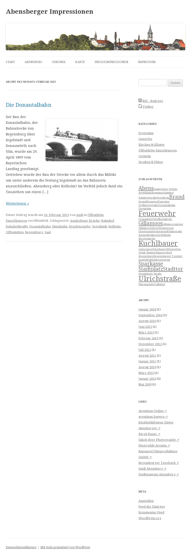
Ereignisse (146, 133)
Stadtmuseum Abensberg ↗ (158, 474)
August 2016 (147, 321)
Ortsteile (144, 156)
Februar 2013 (148, 338)
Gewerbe (145, 139)
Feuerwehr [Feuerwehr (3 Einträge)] (157, 213)
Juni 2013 (145, 327)
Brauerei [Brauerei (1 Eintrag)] (152, 201)
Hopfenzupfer (80, 226)
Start (10, 62)
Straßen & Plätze (150, 162)
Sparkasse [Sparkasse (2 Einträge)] (150, 264)
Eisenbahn (59, 226)
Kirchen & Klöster (151, 144)
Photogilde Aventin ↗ (154, 445)
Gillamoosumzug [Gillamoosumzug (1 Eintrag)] (173, 224)
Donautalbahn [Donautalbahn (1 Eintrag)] (166, 205)
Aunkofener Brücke (85, 220)
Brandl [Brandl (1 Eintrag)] (142, 201)
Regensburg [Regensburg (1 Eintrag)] (145, 256)
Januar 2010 (147, 378)
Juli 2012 (144, 350)
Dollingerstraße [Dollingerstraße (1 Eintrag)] (148, 205)
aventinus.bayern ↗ (153, 416)
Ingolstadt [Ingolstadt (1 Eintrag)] (162, 231)
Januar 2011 (147, 361)
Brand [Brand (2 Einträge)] (176, 197)
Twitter (148, 106)
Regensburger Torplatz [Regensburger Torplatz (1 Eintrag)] (168, 256)
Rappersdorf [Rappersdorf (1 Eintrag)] (164, 252)
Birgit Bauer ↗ (149, 434)
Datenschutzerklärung (21, 547)
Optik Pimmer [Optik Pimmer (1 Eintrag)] (147, 252)
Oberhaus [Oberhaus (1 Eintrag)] (159, 249)
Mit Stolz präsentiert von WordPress (65, 547)
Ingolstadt (99, 226)
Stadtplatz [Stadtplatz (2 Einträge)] (150, 269)
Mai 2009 (144, 384)
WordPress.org (149, 518)
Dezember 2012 (150, 344)
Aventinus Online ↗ (152, 411)
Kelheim (114, 226)
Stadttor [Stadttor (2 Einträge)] (173, 269)
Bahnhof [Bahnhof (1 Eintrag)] (168, 192)
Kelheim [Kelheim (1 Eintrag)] (166, 235)
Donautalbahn (40, 226)
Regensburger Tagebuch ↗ (158, 463)
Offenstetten (15, 232)
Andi (79, 215)
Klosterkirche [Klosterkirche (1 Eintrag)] (146, 238)
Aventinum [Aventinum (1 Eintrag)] (144, 192)
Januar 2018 (147, 309)
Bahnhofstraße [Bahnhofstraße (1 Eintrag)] (147, 197)
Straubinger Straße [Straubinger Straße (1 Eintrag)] (150, 273)
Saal (48, 232)
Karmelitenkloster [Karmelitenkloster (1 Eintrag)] (149, 235)
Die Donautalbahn (29, 105)
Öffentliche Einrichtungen (157, 150)
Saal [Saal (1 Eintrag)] (141, 259)
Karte (80, 62)
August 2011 (147, 355)
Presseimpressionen (111, 62)
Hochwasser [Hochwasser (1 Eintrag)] (166, 228)
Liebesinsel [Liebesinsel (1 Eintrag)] (145, 249)
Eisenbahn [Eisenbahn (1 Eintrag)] (144, 208)
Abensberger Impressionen (49, 11)
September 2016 (150, 315)
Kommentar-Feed (151, 512)
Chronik (59, 62)
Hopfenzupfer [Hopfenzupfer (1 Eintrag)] (147, 231)
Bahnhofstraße (17, 226)
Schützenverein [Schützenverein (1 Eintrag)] (160, 259)
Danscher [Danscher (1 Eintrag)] (164, 201)
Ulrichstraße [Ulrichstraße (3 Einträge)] (159, 279)
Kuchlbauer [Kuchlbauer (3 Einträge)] (158, 243)
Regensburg (34, 232)
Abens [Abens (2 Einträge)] (146, 188)
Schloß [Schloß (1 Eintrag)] (147, 259)
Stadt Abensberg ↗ (152, 468)
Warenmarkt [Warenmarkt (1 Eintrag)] (146, 284)
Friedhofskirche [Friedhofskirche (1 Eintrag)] (162, 219)
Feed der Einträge (151, 506)
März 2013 (146, 332)
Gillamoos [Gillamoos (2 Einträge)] (150, 223)
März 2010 (146, 373)
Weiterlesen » (17, 203)
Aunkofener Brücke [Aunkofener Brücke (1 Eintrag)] (166, 189)
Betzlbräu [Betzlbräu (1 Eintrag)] (163, 197)
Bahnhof (107, 220)
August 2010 (147, 367)
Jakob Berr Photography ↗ (158, 440)
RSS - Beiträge (153, 101)
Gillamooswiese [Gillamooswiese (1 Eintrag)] (148, 228)
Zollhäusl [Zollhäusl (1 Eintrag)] (159, 284)
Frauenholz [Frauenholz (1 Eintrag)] (145, 219)
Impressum (147, 62)
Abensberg (33, 62)
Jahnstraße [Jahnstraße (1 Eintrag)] (175, 231)
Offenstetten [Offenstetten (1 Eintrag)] (173, 249)
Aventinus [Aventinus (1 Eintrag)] (157, 192)
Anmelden (146, 501)
